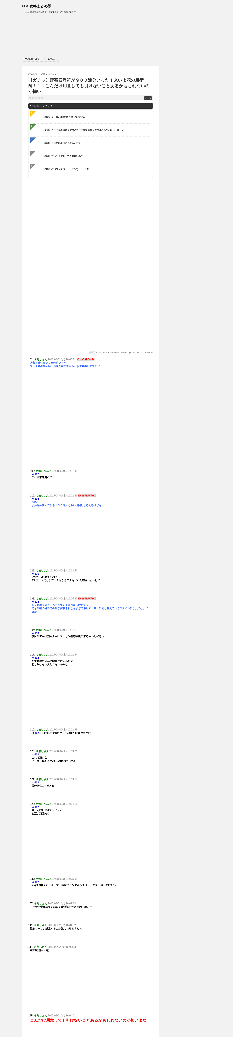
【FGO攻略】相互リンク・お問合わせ (40, 59)
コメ (148, 98)
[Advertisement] (90, 537)
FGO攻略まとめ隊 (36, 6)
